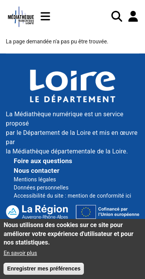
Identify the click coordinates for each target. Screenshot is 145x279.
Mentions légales (35, 179)
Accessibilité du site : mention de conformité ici (72, 196)
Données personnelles (41, 187)
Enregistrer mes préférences (43, 272)
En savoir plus (20, 257)
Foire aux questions (43, 161)
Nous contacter (37, 170)
